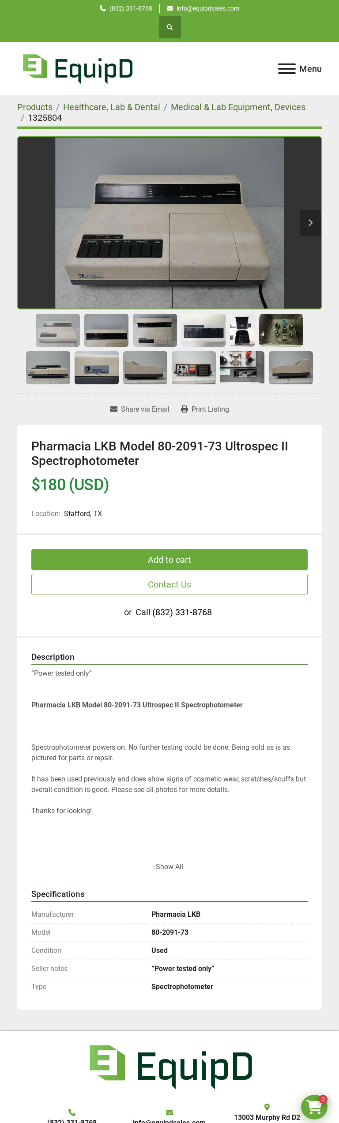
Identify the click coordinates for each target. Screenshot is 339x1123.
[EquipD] (169, 1066)
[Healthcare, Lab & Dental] (111, 107)
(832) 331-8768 (130, 8)
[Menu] (287, 68)
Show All (169, 867)
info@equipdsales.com (208, 8)
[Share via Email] (140, 409)
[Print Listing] (205, 409)
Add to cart (169, 559)
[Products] (35, 107)
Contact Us (169, 584)
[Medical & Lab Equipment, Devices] (238, 107)
